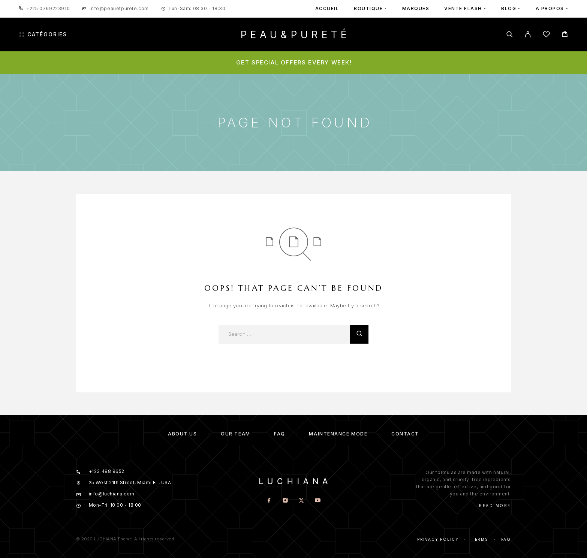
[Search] (509, 34)
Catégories (43, 34)
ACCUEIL (327, 8)
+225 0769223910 (48, 8)
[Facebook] (269, 500)
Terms (480, 539)
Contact (405, 434)
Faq (506, 539)
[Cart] (565, 35)
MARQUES (416, 8)
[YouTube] (318, 500)
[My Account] (528, 34)
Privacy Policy (438, 539)
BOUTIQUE (368, 8)
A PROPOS (550, 8)
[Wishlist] (546, 35)
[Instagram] (285, 500)
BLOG (508, 8)
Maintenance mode (338, 434)
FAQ (279, 434)
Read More (495, 505)
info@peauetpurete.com (119, 8)
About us (182, 434)
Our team (235, 434)
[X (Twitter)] (302, 500)
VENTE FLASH (463, 8)
